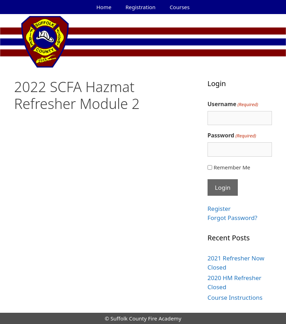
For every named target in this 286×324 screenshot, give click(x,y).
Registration (140, 7)
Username (233, 104)
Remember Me (232, 167)
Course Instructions (235, 297)
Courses (180, 7)
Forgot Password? (233, 218)
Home (104, 7)
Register (219, 209)
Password (232, 135)
